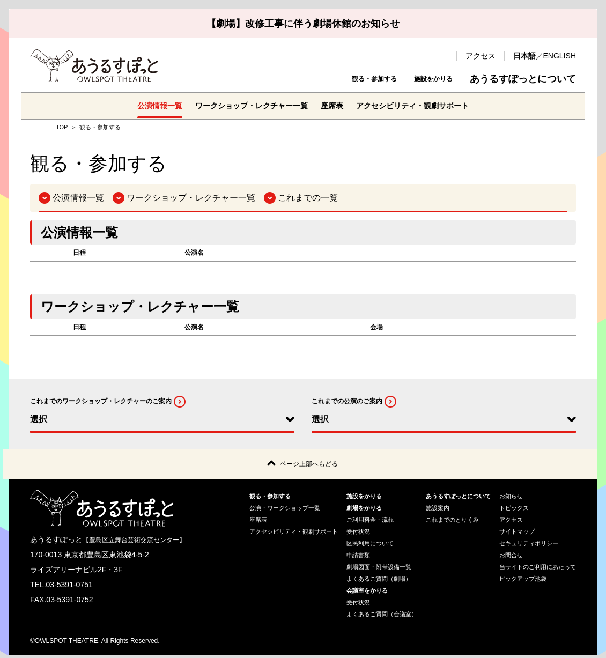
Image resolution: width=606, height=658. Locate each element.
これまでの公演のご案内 (347, 401)
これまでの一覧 (308, 197)
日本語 (524, 55)
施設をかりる (424, 78)
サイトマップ (517, 533)
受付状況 (358, 533)
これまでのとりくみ (452, 522)
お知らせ (511, 498)
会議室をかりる (367, 592)
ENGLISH (559, 55)
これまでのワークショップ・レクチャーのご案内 (101, 401)
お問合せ (511, 557)
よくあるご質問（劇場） (378, 581)
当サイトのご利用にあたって (537, 569)
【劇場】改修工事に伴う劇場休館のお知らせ (303, 23)
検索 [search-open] (443, 56)
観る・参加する (344, 78)
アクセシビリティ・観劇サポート (425, 105)
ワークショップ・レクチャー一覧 (245, 105)
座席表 (335, 105)
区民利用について (370, 545)
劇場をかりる (364, 510)
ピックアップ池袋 (522, 581)
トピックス (514, 510)
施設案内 (437, 510)
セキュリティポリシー (528, 545)
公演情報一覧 (142, 105)
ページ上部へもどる (309, 465)
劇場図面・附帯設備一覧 (378, 569)
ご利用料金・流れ (370, 522)
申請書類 (358, 557)
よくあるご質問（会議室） (381, 616)
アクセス (480, 55)
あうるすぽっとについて (523, 78)
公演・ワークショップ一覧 (284, 510)
